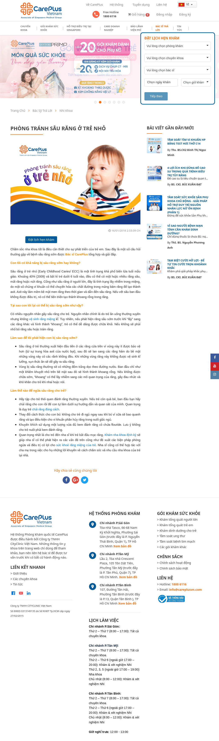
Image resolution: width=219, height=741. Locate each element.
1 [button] (95, 102)
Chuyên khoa (25, 28)
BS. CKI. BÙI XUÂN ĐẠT (186, 184)
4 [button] (109, 102)
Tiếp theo (156, 96)
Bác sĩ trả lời (162, 28)
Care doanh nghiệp (112, 28)
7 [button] (123, 102)
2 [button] (100, 102)
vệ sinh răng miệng (42, 319)
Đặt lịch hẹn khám (41, 240)
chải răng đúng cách (45, 409)
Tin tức (179, 28)
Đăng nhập (164, 14)
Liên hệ (161, 5)
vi (184, 4)
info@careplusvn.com (185, 590)
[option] (109, 67)
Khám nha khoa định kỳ (120, 435)
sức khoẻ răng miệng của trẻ (76, 445)
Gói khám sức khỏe (49, 28)
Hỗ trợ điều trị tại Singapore (79, 28)
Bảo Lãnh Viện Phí (137, 28)
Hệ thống (116, 5)
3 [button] (105, 102)
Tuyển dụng (141, 5)
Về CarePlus (94, 5)
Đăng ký (185, 14)
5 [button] (114, 102)
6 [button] (119, 102)
